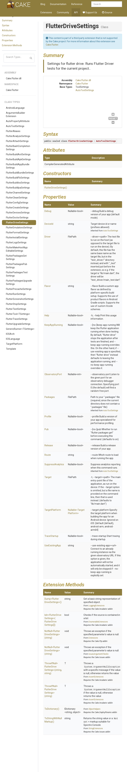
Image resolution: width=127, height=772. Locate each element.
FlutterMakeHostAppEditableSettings (17, 249)
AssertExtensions (96, 677)
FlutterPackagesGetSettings (16, 257)
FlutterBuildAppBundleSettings (17, 166)
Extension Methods (12, 45)
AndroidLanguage (15, 108)
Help (46, 315)
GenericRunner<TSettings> (20, 329)
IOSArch (10, 334)
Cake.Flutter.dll (13, 78)
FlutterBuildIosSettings (18, 182)
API (76, 12)
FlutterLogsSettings (16, 242)
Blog (43, 4)
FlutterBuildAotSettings (18, 154)
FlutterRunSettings (16, 294)
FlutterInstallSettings (17, 237)
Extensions (46, 12)
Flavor (47, 286)
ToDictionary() (51, 709)
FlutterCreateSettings (17, 207)
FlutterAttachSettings (17, 141)
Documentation (58, 4)
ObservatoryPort (53, 374)
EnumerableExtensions (98, 622)
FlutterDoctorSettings (17, 217)
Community (63, 12)
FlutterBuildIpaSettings (18, 187)
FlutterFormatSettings (17, 232)
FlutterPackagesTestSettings (17, 274)
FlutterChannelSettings (18, 192)
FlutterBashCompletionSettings (18, 148)
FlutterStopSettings (16, 304)
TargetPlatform (14, 344)
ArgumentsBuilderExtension (15, 115)
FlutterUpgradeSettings (18, 324)
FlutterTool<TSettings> (18, 314)
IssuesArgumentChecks (98, 654)
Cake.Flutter (12, 90)
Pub (46, 429)
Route (47, 455)
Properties (7, 40)
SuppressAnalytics (54, 464)
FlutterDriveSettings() (55, 187)
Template (11, 349)
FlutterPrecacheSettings (18, 289)
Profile (47, 416)
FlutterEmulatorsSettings (19, 227)
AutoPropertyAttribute (18, 121)
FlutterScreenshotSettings (20, 299)
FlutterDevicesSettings (18, 212)
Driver (47, 236)
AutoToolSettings (15, 126)
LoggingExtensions (96, 605)
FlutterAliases (13, 131)
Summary (7, 20)
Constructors (9, 35)
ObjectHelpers (94, 709)
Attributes (7, 30)
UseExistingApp (52, 545)
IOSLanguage (13, 339)
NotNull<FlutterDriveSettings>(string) (52, 634)
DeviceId (48, 224)
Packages (49, 397)
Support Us (90, 12)
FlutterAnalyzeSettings (18, 136)
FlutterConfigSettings (17, 202)
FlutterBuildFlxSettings (17, 177)
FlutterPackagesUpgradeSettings (19, 282)
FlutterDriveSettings (17, 222)
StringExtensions (95, 728)
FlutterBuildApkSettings (18, 159)
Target (47, 477)
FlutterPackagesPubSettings (16, 266)
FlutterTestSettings (16, 309)
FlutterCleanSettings (16, 197)
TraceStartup (51, 536)
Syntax (5, 25)
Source (107, 12)
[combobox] (106, 4)
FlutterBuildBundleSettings (20, 172)
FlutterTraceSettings (16, 319)
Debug (47, 211)
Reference (76, 4)
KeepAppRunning (53, 325)
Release (48, 445)
